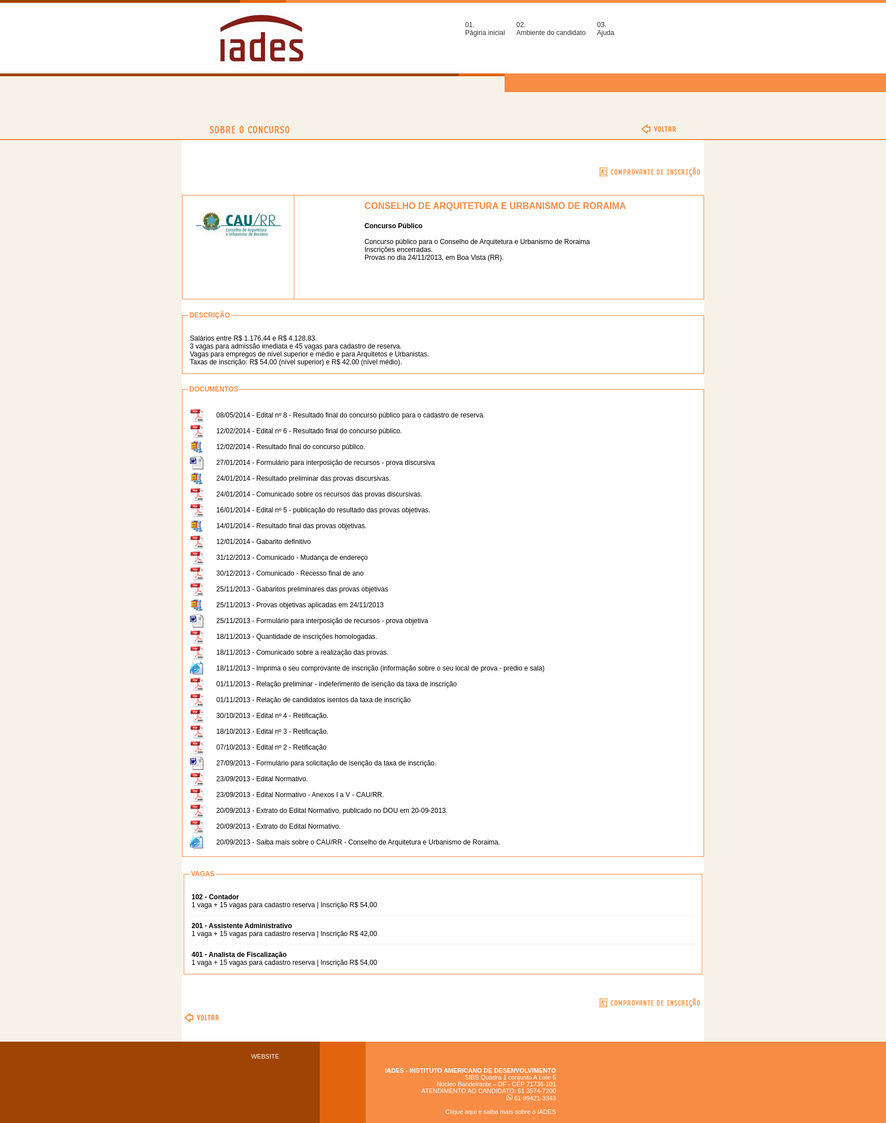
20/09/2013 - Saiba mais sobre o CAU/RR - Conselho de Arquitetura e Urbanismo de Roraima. (358, 842)
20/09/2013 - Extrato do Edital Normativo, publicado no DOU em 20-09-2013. (332, 811)
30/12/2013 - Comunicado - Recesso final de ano (290, 573)
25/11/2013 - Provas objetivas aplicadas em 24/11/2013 (300, 605)
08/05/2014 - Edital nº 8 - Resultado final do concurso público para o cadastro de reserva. (350, 415)
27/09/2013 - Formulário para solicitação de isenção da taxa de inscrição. (326, 763)
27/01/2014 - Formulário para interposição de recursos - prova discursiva (325, 463)
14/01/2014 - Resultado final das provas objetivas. (291, 526)
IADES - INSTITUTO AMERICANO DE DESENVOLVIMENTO (470, 1070)
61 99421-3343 (531, 1098)
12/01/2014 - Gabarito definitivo (263, 542)
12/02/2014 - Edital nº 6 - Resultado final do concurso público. (309, 431)
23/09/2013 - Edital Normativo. (262, 779)
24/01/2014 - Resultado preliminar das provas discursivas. (303, 478)
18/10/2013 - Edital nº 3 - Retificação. (272, 731)
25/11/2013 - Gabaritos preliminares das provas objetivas (302, 589)
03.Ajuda (605, 29)
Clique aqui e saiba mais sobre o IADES (500, 1111)
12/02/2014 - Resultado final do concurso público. (291, 447)
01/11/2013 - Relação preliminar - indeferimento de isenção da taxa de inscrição (336, 684)
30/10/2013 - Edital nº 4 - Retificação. (272, 716)
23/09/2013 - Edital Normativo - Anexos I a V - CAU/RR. (300, 795)
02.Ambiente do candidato (551, 29)
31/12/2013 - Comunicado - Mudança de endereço (292, 558)
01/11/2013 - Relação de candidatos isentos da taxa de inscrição (313, 700)
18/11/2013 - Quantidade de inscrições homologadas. (296, 637)
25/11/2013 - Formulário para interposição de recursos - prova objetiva (322, 621)
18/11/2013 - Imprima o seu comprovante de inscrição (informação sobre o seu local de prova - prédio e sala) (380, 668)
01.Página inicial (485, 29)
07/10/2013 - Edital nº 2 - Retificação (271, 747)
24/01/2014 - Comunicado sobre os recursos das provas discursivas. (319, 494)
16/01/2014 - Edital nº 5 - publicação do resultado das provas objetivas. (323, 510)
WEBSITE (265, 1056)
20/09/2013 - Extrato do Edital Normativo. (278, 826)
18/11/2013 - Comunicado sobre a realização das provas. (302, 652)
